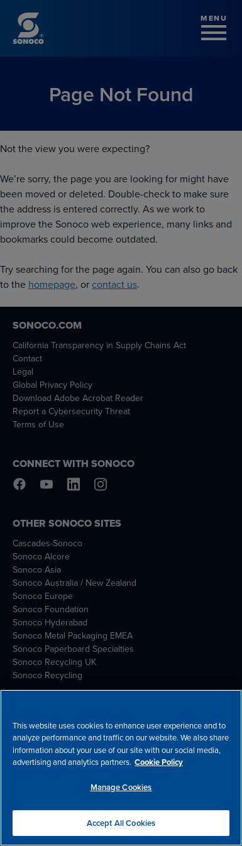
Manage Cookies (121, 789)
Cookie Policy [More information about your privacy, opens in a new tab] (159, 765)
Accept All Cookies (121, 825)
